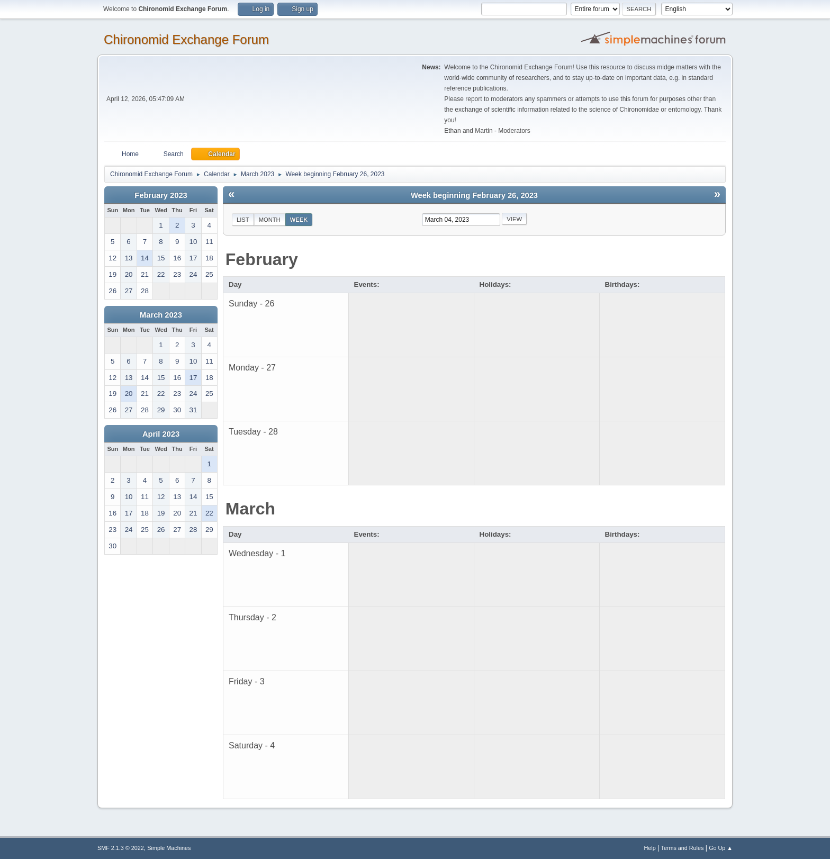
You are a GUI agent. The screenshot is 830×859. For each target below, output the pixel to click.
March (250, 508)
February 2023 (160, 195)
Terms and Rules (682, 848)
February (261, 259)
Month (270, 219)
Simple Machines (169, 848)
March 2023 (161, 315)
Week (299, 219)
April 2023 (160, 434)
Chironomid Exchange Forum (186, 39)
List (243, 219)
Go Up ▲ (721, 848)
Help (650, 848)
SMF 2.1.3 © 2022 (120, 848)
